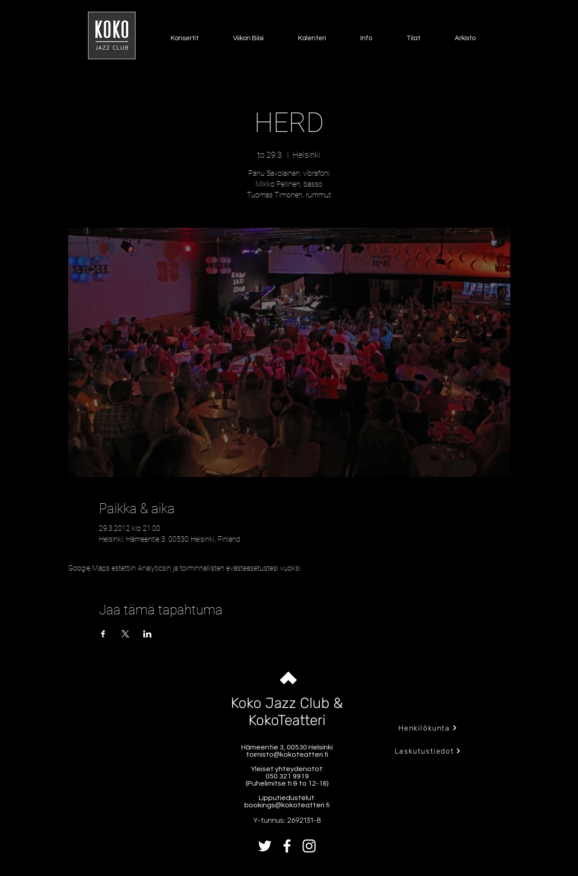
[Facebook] (287, 846)
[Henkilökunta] (428, 728)
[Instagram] (309, 846)
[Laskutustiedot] (428, 751)
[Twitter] (265, 846)
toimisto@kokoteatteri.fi (287, 754)
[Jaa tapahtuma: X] (125, 633)
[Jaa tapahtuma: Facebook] (103, 633)
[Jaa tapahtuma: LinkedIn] (147, 633)
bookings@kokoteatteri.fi (287, 805)
